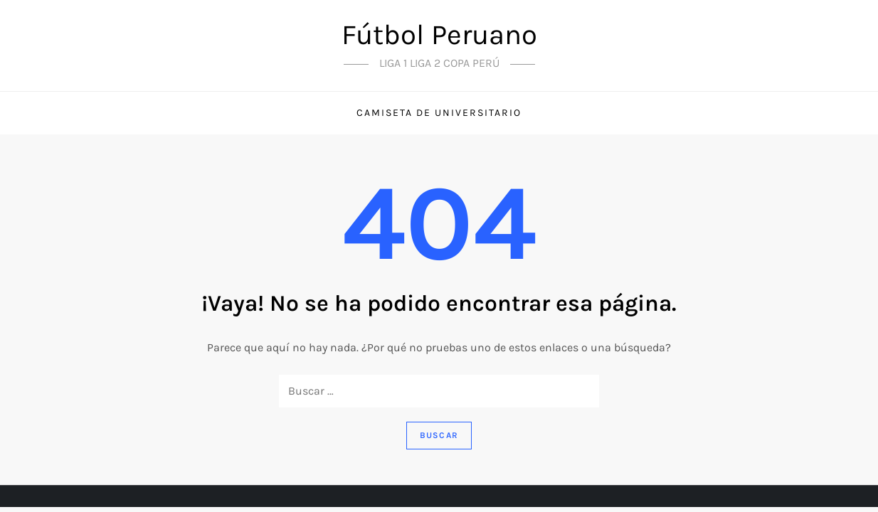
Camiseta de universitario (439, 113)
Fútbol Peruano (439, 34)
